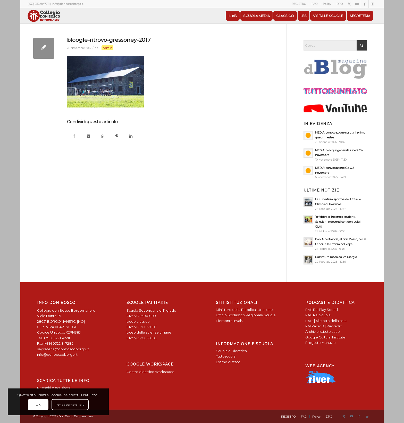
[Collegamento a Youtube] (357, 4)
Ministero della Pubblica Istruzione (244, 310)
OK (38, 405)
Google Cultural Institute (325, 337)
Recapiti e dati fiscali (54, 388)
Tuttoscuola (225, 356)
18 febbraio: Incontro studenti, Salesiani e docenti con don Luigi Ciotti (337, 221)
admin (107, 48)
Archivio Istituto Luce (322, 331)
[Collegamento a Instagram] (372, 4)
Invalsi (238, 321)
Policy (327, 4)
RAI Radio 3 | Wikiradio (323, 326)
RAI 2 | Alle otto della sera (326, 321)
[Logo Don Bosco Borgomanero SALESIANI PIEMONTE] (44, 15)
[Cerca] (335, 45)
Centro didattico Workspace (150, 372)
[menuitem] (299, 4)
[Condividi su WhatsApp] (102, 136)
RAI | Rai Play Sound (321, 310)
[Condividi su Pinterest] (117, 136)
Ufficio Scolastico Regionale (239, 315)
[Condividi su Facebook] (74, 136)
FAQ (314, 4)
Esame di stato (228, 362)
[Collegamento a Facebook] (364, 4)
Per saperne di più (70, 405)
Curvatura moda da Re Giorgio (336, 257)
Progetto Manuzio (320, 343)
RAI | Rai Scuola (318, 315)
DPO (339, 4)
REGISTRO (299, 4)
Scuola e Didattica (231, 351)
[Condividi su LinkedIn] (131, 136)
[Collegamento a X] (349, 4)
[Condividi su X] (88, 136)
